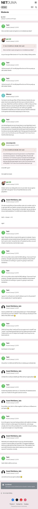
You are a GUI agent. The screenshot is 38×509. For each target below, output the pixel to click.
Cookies (26, 504)
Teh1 (4, 17)
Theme (12, 504)
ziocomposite (10, 143)
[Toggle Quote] (4, 46)
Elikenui (8, 94)
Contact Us (19, 504)
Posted (12, 27)
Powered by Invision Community (19, 506)
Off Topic (13, 18)
